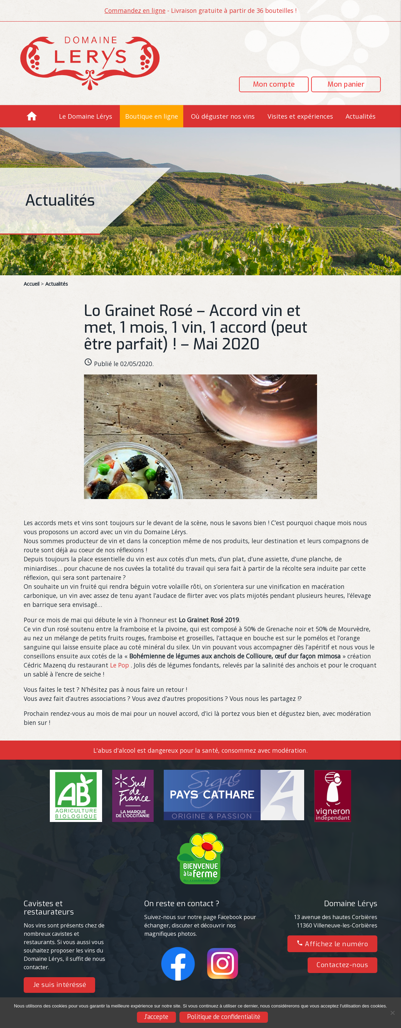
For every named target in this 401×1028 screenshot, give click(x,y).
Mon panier (345, 84)
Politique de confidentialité (223, 1017)
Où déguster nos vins (223, 116)
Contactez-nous (342, 964)
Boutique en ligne (151, 116)
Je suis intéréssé (59, 984)
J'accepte (156, 1017)
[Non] (392, 1012)
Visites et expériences (300, 116)
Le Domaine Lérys (85, 116)
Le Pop (119, 665)
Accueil (31, 283)
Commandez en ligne (135, 10)
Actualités (361, 116)
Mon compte (274, 84)
